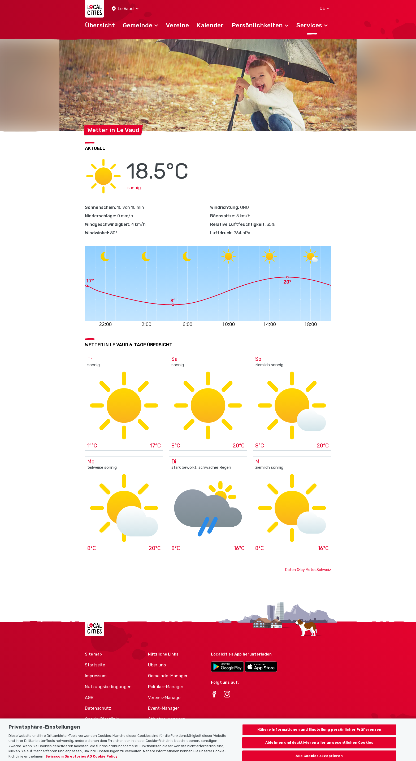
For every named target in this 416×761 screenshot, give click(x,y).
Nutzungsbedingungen (108, 686)
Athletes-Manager (166, 719)
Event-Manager (163, 708)
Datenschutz (98, 708)
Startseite (95, 664)
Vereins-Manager (165, 697)
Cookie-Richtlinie (102, 719)
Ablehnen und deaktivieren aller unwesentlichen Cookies (319, 747)
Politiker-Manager (165, 686)
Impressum (96, 675)
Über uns (157, 664)
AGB (89, 697)
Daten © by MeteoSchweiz (308, 570)
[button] (125, 9)
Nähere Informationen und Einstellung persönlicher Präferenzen (319, 733)
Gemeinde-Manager (168, 675)
